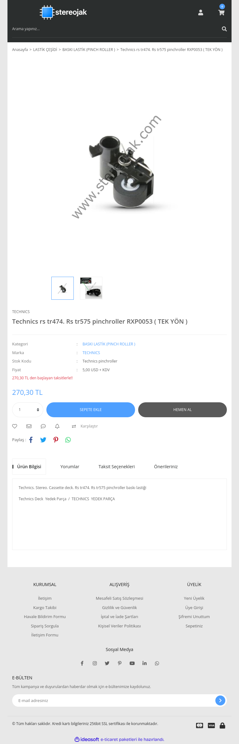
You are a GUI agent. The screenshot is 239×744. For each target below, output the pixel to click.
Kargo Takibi (44, 607)
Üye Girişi (194, 607)
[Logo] (63, 12)
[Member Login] (200, 12)
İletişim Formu (45, 635)
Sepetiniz (194, 626)
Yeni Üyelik (194, 598)
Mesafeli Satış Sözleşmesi (119, 598)
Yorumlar (69, 466)
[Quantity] (27, 409)
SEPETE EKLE (90, 409)
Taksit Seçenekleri (117, 466)
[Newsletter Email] (119, 700)
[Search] (119, 29)
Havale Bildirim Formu (45, 616)
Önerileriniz (166, 466)
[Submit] (220, 700)
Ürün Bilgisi (29, 466)
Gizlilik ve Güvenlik (119, 607)
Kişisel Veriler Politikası (119, 626)
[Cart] (221, 12)
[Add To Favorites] (16, 426)
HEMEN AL (182, 409)
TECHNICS (21, 311)
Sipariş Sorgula (45, 626)
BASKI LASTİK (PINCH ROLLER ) (108, 344)
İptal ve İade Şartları (119, 616)
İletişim (45, 598)
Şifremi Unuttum (194, 616)
